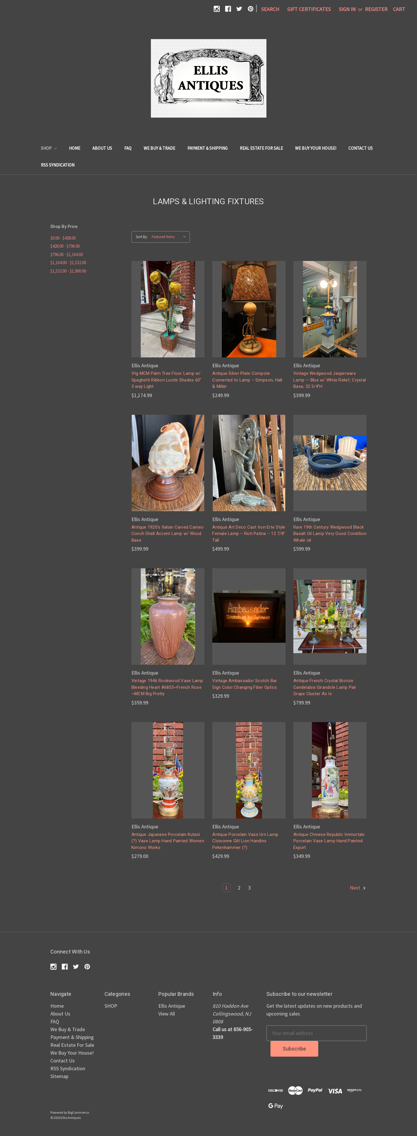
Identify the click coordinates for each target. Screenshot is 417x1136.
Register (376, 9)
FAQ (127, 148)
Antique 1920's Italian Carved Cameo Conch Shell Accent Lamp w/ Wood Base (167, 534)
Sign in (347, 9)
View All (166, 1013)
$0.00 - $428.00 (63, 238)
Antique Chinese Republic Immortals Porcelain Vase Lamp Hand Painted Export (329, 841)
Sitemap (59, 1076)
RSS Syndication (57, 165)
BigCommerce (78, 1112)
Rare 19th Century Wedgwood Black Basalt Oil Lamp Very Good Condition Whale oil (329, 534)
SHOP (49, 148)
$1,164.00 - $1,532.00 (68, 262)
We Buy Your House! (315, 148)
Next (358, 887)
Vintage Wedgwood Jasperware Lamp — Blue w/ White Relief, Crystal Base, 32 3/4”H (329, 380)
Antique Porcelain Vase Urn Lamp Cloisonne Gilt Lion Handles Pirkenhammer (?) (245, 841)
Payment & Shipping (207, 148)
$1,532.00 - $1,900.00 (68, 271)
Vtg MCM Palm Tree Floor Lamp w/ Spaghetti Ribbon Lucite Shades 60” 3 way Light (166, 380)
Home (74, 148)
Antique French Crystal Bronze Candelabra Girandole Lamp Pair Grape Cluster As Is (324, 687)
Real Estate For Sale (261, 148)
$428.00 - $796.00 (65, 246)
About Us (102, 148)
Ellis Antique (171, 1005)
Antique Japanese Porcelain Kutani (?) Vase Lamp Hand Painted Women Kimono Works (167, 841)
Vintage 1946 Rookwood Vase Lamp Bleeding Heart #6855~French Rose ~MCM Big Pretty (167, 687)
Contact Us (360, 148)
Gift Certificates (309, 9)
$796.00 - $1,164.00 (66, 254)
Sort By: (142, 236)
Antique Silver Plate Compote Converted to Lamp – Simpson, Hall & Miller (247, 380)
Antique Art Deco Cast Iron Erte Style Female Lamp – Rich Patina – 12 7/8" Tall (248, 534)
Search (270, 9)
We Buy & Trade (159, 148)
